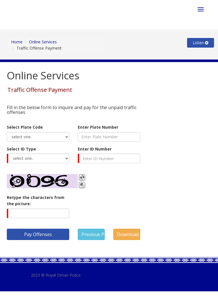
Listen (200, 42)
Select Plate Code (25, 127)
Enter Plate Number (98, 127)
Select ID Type (21, 149)
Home (16, 41)
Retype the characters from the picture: (35, 200)
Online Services (43, 41)
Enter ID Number (95, 149)
